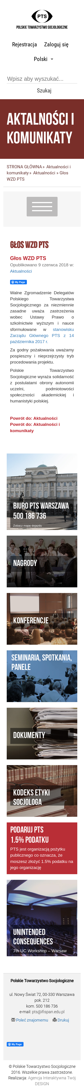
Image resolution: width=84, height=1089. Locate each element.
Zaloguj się (56, 44)
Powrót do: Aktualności (33, 418)
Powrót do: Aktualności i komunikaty (35, 427)
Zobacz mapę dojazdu (27, 525)
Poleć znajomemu (29, 1020)
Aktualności (44, 172)
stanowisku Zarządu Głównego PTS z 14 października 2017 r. (42, 335)
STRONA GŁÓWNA (24, 166)
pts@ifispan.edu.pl (48, 1011)
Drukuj (61, 1020)
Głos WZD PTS (28, 258)
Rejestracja (24, 44)
